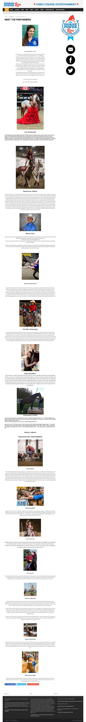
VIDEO (27, 9)
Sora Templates (79, 720)
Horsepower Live (14, 720)
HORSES (36, 9)
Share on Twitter (21, 684)
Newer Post (6, 693)
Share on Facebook (10, 684)
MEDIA (31, 9)
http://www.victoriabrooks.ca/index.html (30, 81)
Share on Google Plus (32, 684)
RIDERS (42, 9)
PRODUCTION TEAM (50, 9)
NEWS (23, 9)
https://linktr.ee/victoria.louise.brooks (30, 79)
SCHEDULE (17, 9)
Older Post (56, 693)
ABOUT (11, 9)
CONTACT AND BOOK (60, 9)
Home (7, 9)
